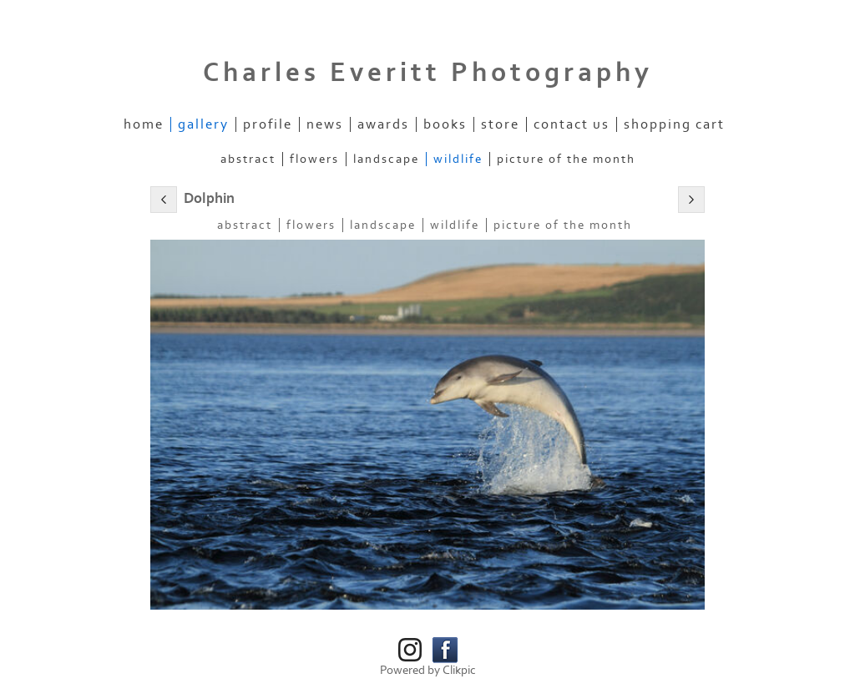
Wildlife (458, 159)
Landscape (386, 159)
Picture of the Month (566, 159)
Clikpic (459, 670)
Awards (383, 124)
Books (445, 124)
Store (500, 124)
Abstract (248, 159)
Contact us (572, 124)
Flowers (314, 159)
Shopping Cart (674, 124)
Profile (267, 124)
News (324, 124)
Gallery (203, 124)
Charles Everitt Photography (428, 73)
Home (144, 124)
